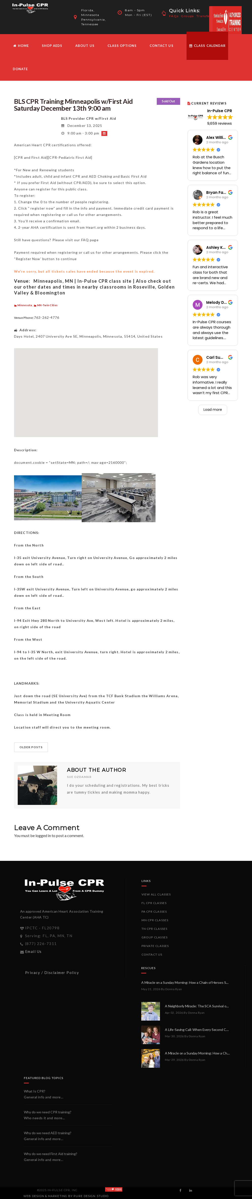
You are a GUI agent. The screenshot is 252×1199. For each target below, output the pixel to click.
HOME (21, 46)
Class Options (122, 46)
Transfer (203, 16)
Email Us (33, 951)
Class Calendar (207, 46)
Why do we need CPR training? (47, 1112)
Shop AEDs (52, 46)
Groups (187, 16)
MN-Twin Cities (47, 305)
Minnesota (24, 305)
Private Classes (155, 946)
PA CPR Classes (154, 911)
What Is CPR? (34, 1091)
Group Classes (155, 937)
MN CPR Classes (155, 920)
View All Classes (156, 894)
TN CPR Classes (155, 929)
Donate (20, 69)
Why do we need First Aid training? (50, 1154)
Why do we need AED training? (47, 1133)
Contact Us (161, 46)
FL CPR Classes (154, 903)
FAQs (173, 16)
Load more (213, 409)
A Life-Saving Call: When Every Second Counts (200, 1029)
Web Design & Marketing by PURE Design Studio (66, 1196)
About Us (84, 46)
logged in (43, 835)
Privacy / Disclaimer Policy (52, 972)
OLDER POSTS (31, 747)
